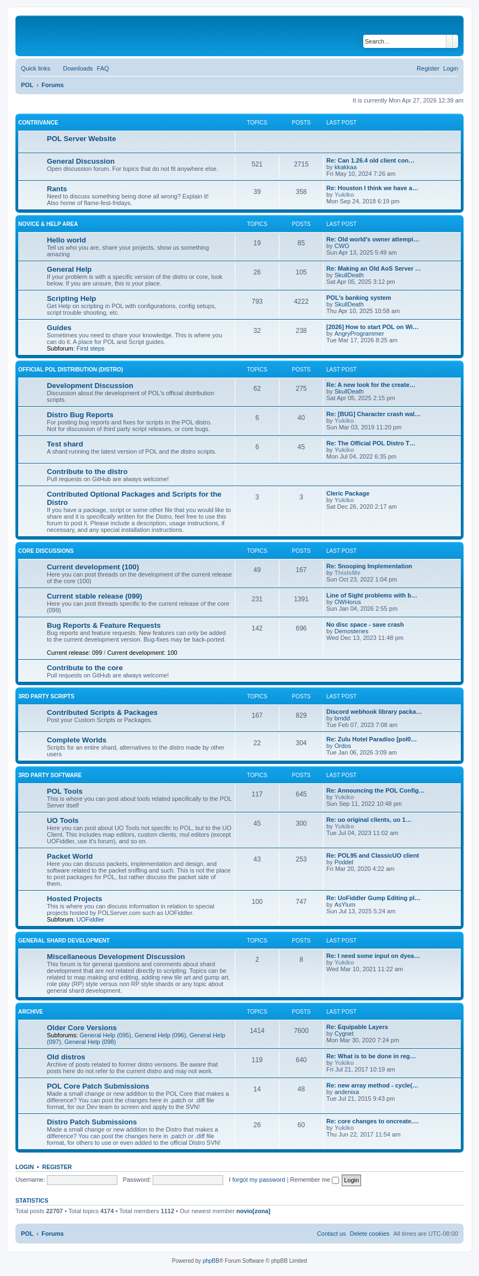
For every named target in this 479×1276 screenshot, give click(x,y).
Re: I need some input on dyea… (373, 955)
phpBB (211, 1261)
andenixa (347, 1092)
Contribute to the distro (87, 471)
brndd (342, 718)
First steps (91, 348)
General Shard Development (64, 941)
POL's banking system (358, 297)
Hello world (66, 240)
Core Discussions (46, 551)
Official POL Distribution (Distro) (70, 370)
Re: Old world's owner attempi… (372, 239)
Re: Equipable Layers (357, 1027)
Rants (57, 189)
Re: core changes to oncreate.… (372, 1121)
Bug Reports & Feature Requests (104, 625)
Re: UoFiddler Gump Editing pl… (373, 898)
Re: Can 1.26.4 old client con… (370, 160)
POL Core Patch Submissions (98, 1086)
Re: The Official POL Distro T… (371, 443)
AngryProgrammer (359, 333)
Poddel (344, 862)
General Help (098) (90, 1041)
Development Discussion (90, 385)
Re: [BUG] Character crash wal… (373, 414)
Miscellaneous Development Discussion (116, 956)
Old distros (66, 1057)
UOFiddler (90, 919)
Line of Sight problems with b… (371, 595)
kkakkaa (346, 167)
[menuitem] (73, 68)
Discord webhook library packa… (374, 711)
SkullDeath (349, 275)
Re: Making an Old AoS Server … (373, 268)
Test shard (65, 444)
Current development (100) (93, 567)
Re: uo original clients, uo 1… (369, 819)
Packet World (70, 856)
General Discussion (81, 161)
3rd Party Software (50, 775)
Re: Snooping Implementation (369, 566)
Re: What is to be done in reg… (371, 1056)
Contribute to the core (85, 668)
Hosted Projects (74, 899)
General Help (69, 269)
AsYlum (345, 904)
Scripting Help (71, 298)
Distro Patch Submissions (92, 1122)
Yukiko (344, 194)
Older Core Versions (82, 1028)
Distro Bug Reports (80, 415)
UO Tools (63, 820)
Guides (59, 328)
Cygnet (344, 1033)
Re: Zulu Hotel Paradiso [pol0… (371, 739)
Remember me (314, 1179)
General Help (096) (160, 1035)
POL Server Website (81, 138)
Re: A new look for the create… (371, 384)
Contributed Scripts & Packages (102, 712)
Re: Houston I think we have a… (372, 188)
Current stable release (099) (94, 596)
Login (24, 1167)
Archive (30, 1012)
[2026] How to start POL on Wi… (372, 327)
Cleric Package (347, 493)
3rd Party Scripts (46, 696)
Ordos (343, 745)
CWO (342, 246)
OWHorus (348, 602)
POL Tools (65, 791)
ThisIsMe (347, 572)
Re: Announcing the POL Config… (375, 790)
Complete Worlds (76, 740)
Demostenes (352, 631)
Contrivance (38, 123)
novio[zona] (253, 1211)
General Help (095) (105, 1035)
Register (57, 1167)
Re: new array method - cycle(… (372, 1085)
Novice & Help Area (48, 224)
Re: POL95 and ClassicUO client (372, 855)
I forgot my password (257, 1179)
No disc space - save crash (365, 624)
